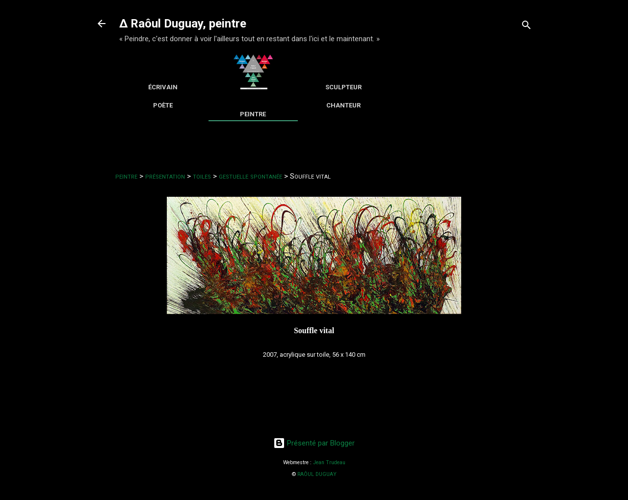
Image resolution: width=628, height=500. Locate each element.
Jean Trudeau (329, 462)
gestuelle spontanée (250, 176)
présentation (165, 176)
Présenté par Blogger (314, 443)
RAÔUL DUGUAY (317, 474)
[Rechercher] (526, 27)
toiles (202, 176)
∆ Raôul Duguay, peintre (182, 23)
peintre (126, 176)
